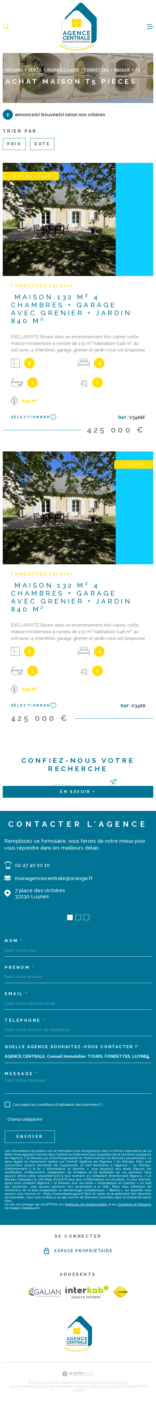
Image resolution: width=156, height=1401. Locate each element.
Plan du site (46, 1386)
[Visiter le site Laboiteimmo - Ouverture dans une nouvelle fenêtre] (78, 1374)
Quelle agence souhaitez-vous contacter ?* (72, 1047)
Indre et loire (63, 70)
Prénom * (20, 967)
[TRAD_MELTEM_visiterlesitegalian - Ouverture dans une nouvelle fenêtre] (44, 1292)
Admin (95, 1386)
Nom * (14, 941)
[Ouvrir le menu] (150, 26)
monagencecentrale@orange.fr (54, 878)
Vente (35, 70)
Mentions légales (73, 1386)
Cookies (78, 1390)
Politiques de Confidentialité (86, 1204)
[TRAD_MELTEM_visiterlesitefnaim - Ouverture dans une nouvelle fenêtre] (120, 1291)
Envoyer (29, 1136)
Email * (16, 994)
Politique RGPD (134, 1386)
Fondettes (96, 70)
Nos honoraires (22, 1386)
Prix (14, 143)
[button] (70, 917)
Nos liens (111, 1386)
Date (42, 143)
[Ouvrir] (6, 26)
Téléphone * (25, 1020)
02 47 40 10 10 (32, 865)
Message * (21, 1074)
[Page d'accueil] (78, 26)
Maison (122, 70)
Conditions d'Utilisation (134, 1204)
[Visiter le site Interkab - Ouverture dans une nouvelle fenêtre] (87, 1292)
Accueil (14, 70)
